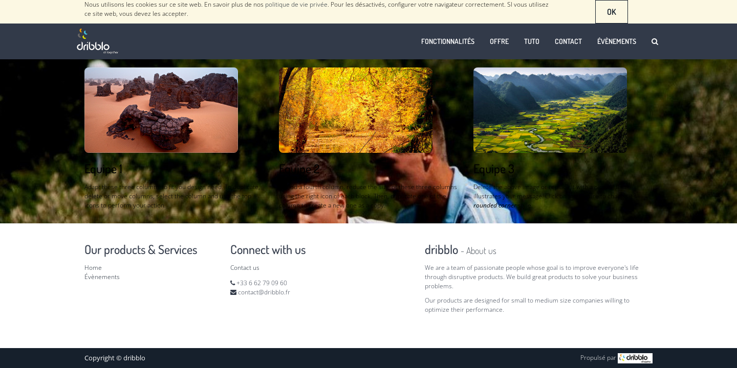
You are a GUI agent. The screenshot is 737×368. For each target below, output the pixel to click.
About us (481, 250)
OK (611, 12)
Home (93, 267)
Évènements (102, 276)
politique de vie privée (296, 4)
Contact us (244, 267)
